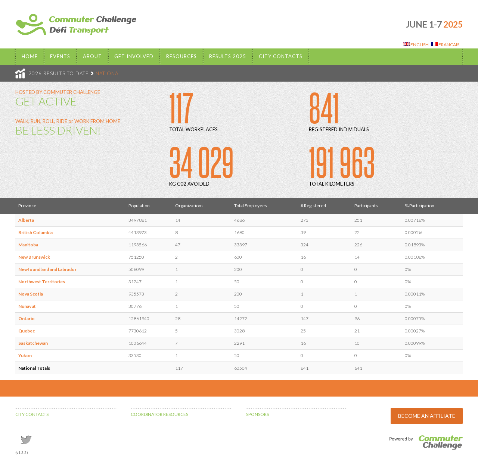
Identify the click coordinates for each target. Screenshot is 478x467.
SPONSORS (257, 414)
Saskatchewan (33, 343)
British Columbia (35, 232)
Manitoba (28, 244)
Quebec (26, 331)
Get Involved (133, 56)
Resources (181, 56)
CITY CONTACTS (32, 414)
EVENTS (60, 56)
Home (30, 56)
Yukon (25, 355)
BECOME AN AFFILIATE (426, 416)
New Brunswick (34, 257)
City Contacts (280, 56)
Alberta (26, 220)
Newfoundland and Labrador (47, 269)
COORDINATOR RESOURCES (159, 414)
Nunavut (27, 306)
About (92, 56)
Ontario (26, 318)
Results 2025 (227, 56)
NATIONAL (108, 73)
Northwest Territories (41, 281)
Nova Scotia (30, 294)
